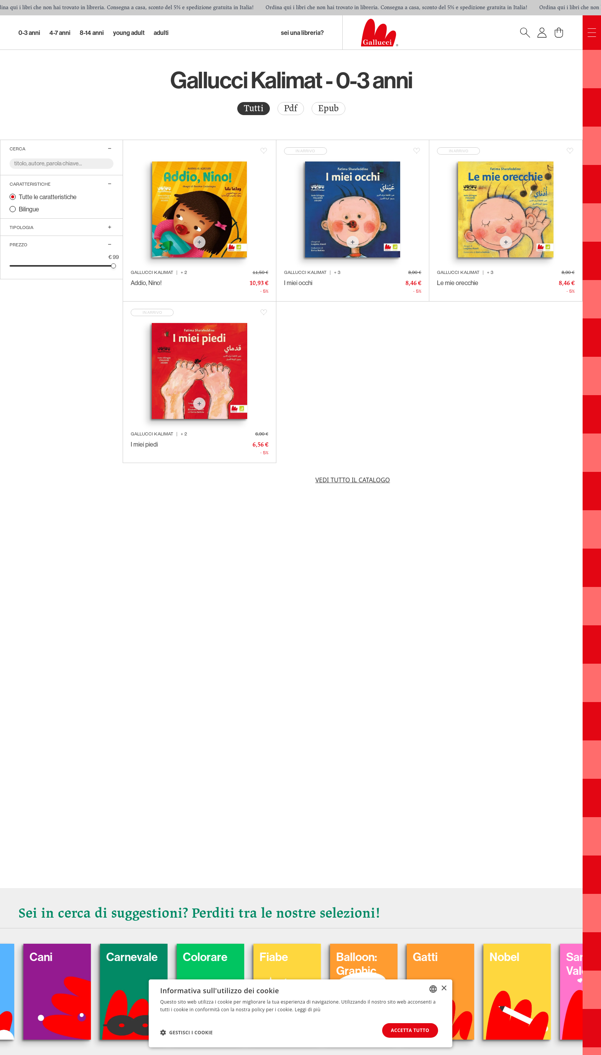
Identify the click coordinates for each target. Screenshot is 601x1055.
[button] (186, 1032)
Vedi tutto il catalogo (352, 480)
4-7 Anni (60, 32)
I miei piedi (144, 444)
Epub (328, 108)
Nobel (516, 956)
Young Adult (129, 32)
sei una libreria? (302, 32)
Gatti (437, 956)
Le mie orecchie (457, 283)
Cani (52, 956)
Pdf (290, 108)
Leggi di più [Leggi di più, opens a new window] (307, 1009)
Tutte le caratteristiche (48, 197)
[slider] (113, 265)
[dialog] (300, 1013)
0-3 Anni (29, 32)
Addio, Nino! (146, 283)
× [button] (444, 988)
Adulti (161, 32)
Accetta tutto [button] (410, 1030)
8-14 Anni (92, 32)
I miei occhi (298, 283)
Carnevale (143, 956)
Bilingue (29, 209)
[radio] (253, 108)
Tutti (253, 108)
